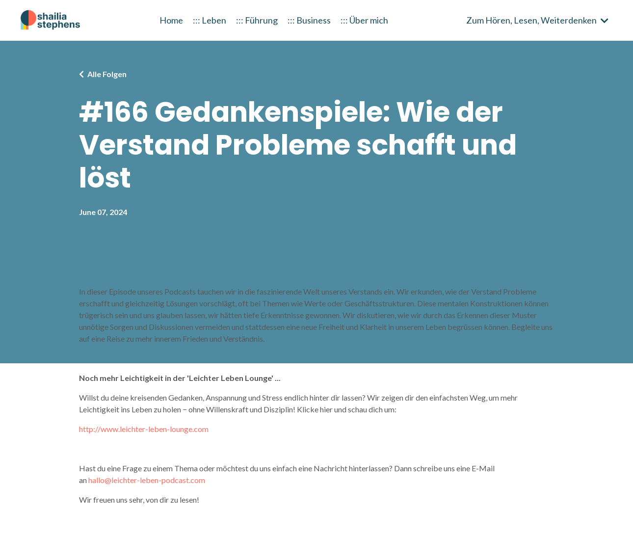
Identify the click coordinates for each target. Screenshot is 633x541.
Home (171, 20)
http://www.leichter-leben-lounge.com (144, 428)
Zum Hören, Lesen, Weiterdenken (537, 20)
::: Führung (257, 20)
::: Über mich (364, 20)
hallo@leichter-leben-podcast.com (146, 480)
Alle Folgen (107, 74)
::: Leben (209, 20)
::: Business (309, 20)
